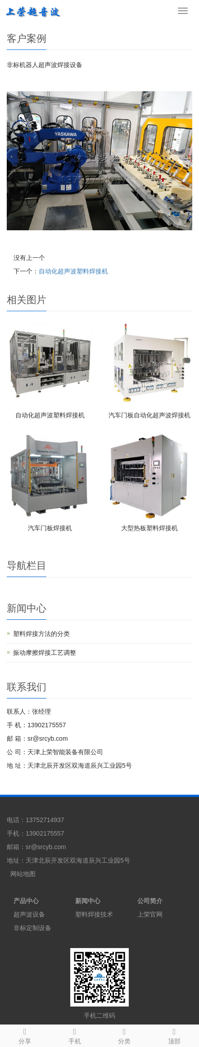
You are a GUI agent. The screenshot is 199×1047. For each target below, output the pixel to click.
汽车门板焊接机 (50, 528)
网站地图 (23, 873)
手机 (75, 1035)
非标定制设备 (32, 927)
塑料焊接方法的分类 (41, 633)
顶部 (174, 1035)
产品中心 (26, 900)
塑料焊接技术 (94, 914)
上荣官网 (150, 914)
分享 (25, 1035)
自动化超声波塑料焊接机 (73, 271)
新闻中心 (87, 900)
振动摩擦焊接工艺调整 (44, 652)
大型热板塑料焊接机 (149, 528)
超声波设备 (29, 914)
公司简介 (150, 900)
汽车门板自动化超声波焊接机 (149, 415)
